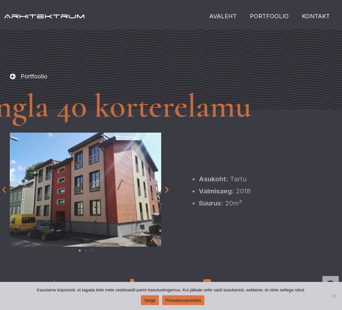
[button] (28, 77)
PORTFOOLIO (269, 16)
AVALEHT (223, 16)
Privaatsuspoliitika (183, 300)
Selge (150, 300)
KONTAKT (316, 16)
